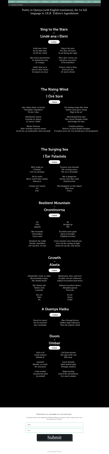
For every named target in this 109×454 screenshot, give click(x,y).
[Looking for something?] (54, 4)
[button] (22, 1)
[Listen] (54, 42)
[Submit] (54, 437)
